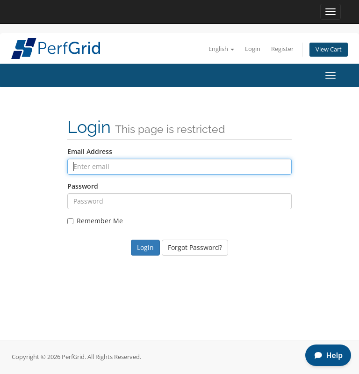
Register (282, 49)
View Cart (329, 49)
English (221, 49)
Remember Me (95, 220)
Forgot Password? (195, 247)
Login (252, 49)
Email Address (89, 151)
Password (82, 186)
